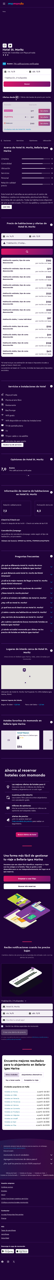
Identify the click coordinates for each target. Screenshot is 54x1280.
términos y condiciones (39, 1037)
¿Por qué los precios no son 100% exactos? (28, 1163)
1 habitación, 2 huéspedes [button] (16, 78)
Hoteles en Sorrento (12, 1108)
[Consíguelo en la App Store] (21, 1251)
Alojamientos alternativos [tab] (32, 1075)
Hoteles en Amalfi (11, 1118)
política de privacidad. (13, 1039)
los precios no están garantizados (14, 1148)
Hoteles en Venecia (12, 1098)
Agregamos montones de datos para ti (28, 1159)
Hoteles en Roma (11, 1092)
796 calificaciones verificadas (26, 64)
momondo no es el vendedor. (28, 1155)
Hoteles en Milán (11, 1095)
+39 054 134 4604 (10, 60)
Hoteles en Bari (10, 1122)
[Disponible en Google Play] (7, 1251)
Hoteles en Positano (12, 1112)
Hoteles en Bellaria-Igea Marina (30, 1175)
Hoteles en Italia (40, 1173)
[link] (27, 834)
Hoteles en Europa (26, 1173)
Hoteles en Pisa (10, 1125)
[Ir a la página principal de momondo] (16, 3)
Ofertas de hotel (11, 1173)
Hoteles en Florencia (12, 1102)
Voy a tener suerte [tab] (13, 1080)
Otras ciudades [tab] (12, 1075)
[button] (4, 3)
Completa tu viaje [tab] (31, 1080)
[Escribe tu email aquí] (29, 1020)
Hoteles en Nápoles (12, 1115)
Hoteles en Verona (11, 1105)
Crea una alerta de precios (22, 821)
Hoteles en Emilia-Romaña (8, 1175)
